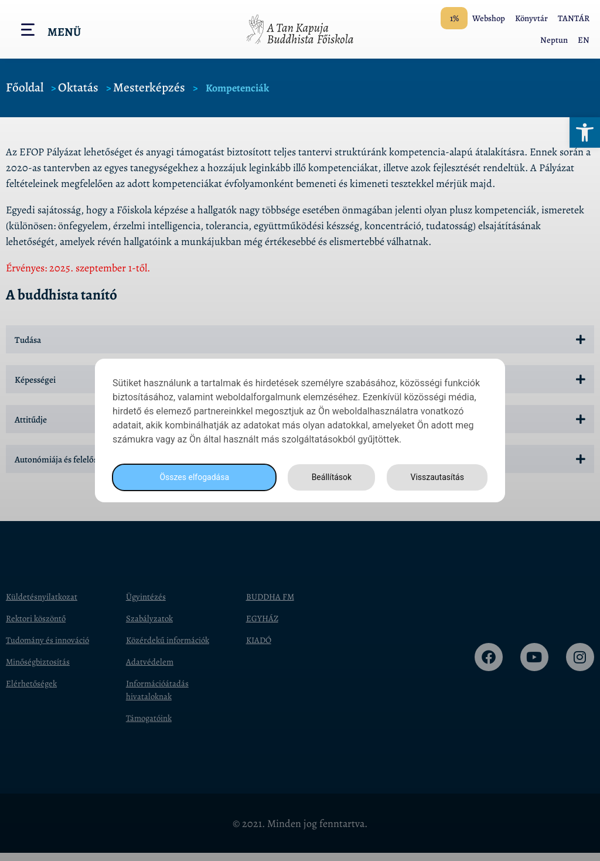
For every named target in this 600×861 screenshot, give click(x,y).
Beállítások (328, 477)
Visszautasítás (435, 477)
